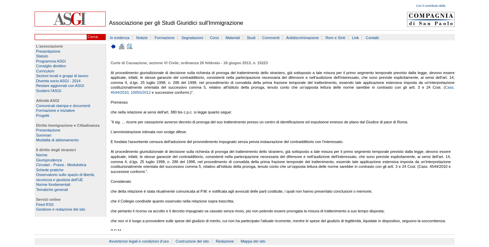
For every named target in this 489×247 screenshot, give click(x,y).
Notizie (142, 38)
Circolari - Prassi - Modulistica (61, 165)
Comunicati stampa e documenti (63, 106)
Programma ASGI (51, 61)
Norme (42, 155)
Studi (251, 38)
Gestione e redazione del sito (60, 209)
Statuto (42, 56)
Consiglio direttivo (51, 66)
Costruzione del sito (192, 241)
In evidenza (119, 38)
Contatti (372, 38)
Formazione (165, 38)
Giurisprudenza (49, 160)
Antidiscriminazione (302, 38)
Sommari (44, 135)
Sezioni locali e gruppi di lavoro (62, 76)
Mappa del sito (253, 241)
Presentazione (48, 51)
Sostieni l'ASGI (48, 91)
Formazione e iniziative (55, 110)
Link (355, 38)
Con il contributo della (431, 5)
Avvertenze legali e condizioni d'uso (139, 241)
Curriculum (45, 71)
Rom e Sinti (335, 38)
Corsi (214, 38)
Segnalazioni (192, 38)
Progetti (42, 115)
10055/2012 (141, 92)
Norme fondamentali (53, 184)
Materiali (233, 38)
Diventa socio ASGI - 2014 (58, 81)
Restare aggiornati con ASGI (60, 86)
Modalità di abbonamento (57, 140)
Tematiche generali (52, 190)
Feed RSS (45, 204)
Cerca (93, 37)
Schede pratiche (50, 170)
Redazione (225, 241)
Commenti (271, 38)
